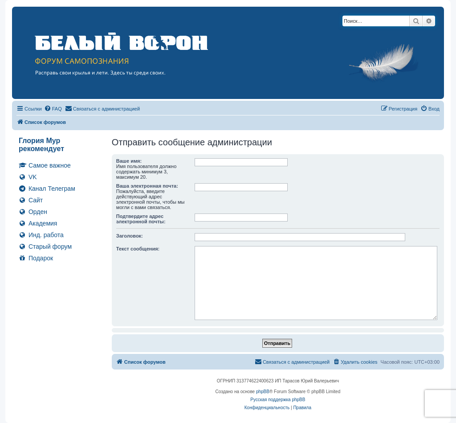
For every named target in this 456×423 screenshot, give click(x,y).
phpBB (262, 391)
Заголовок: (129, 235)
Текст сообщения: (137, 248)
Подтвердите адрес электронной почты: (141, 219)
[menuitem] (53, 108)
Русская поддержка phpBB (277, 399)
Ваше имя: (129, 161)
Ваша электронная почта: (147, 186)
